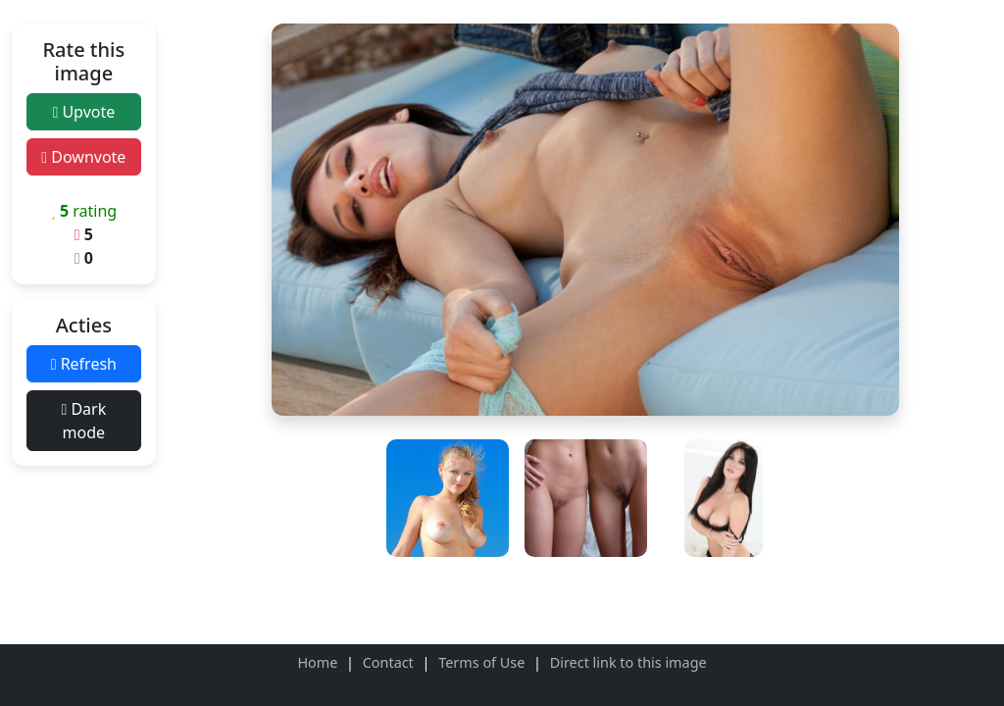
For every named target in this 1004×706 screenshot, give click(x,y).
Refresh (84, 364)
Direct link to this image (628, 662)
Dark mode (83, 420)
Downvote (83, 157)
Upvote (83, 112)
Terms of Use (481, 662)
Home (317, 662)
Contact (388, 662)
